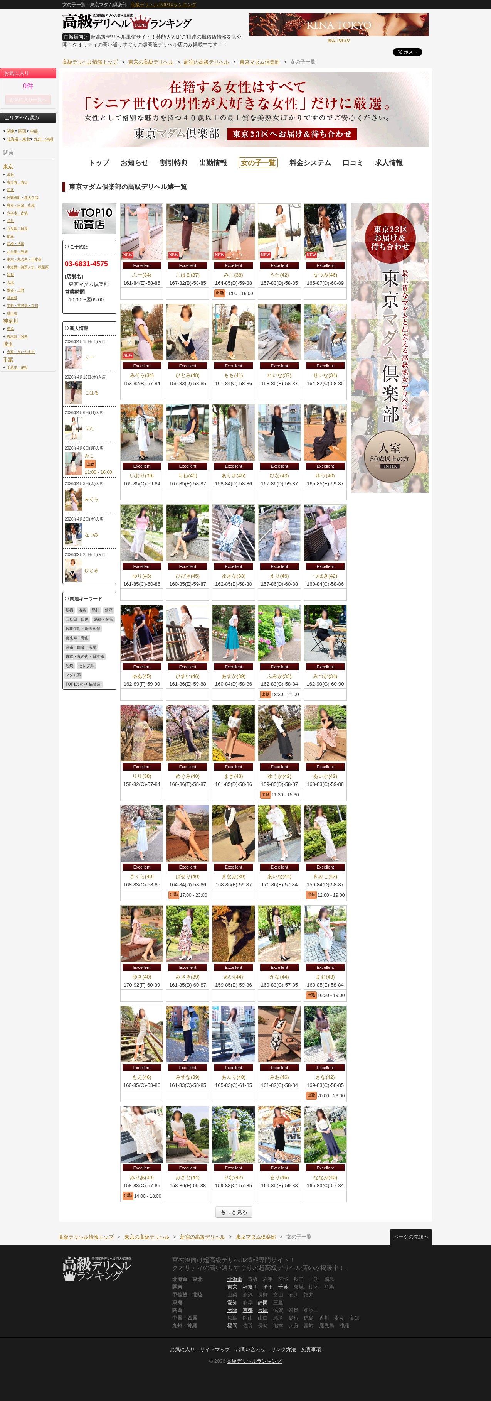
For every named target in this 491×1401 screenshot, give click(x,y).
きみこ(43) (325, 876)
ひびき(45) (188, 576)
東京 (8, 166)
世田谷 (12, 313)
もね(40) (187, 475)
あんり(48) (234, 1077)
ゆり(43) (141, 576)
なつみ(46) (325, 275)
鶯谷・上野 (15, 290)
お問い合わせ (250, 1349)
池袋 (10, 274)
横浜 (10, 328)
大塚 (10, 282)
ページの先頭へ (411, 1237)
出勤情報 (213, 163)
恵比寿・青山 (17, 182)
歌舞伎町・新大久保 (22, 197)
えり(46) (279, 576)
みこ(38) (233, 275)
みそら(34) (142, 375)
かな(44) (279, 977)
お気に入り (182, 1349)
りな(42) (233, 1177)
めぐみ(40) (188, 776)
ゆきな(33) (234, 576)
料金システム (310, 163)
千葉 (8, 359)
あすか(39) (234, 676)
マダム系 (73, 675)
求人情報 (389, 163)
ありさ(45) (234, 475)
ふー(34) (141, 275)
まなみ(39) (234, 876)
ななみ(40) (325, 1177)
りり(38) (141, 776)
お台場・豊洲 (17, 251)
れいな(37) (279, 375)
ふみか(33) (279, 676)
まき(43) (233, 776)
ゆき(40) (141, 977)
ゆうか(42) (279, 776)
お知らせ (134, 163)
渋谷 (10, 174)
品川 (10, 220)
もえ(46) (141, 1077)
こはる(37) (188, 275)
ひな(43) (279, 475)
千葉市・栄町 (17, 367)
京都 (248, 1310)
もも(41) (233, 375)
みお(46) (279, 1077)
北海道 (234, 1279)
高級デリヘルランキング (254, 1361)
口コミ (353, 163)
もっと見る (233, 1212)
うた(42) (279, 275)
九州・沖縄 (43, 139)
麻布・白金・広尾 (21, 205)
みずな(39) (188, 1077)
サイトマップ (215, 1349)
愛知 (232, 1302)
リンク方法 (283, 1349)
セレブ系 (86, 666)
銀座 (10, 236)
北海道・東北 (18, 139)
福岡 (232, 1325)
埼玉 (8, 344)
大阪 (232, 1310)
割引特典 (174, 163)
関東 (11, 131)
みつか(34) (325, 676)
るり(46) (279, 1177)
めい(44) (233, 977)
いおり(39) (142, 475)
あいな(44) (279, 876)
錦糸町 (12, 298)
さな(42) (325, 1077)
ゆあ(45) (141, 676)
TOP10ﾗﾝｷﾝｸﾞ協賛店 (83, 684)
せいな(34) (325, 375)
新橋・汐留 (15, 244)
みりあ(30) (142, 1177)
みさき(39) (188, 977)
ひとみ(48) (188, 375)
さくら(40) (142, 876)
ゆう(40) (325, 475)
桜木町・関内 (17, 336)
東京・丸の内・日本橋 (24, 259)
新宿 (10, 190)
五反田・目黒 (17, 228)
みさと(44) (188, 1177)
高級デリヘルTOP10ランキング (163, 4)
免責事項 (311, 1349)
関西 (22, 131)
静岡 (263, 1302)
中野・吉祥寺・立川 (22, 305)
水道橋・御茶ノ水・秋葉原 (28, 267)
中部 (34, 131)
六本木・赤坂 (17, 213)
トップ (98, 163)
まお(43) (325, 977)
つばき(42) (325, 576)
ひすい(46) (188, 676)
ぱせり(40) (188, 876)
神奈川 (10, 321)
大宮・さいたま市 (21, 352)
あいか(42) (325, 776)
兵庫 (263, 1310)
